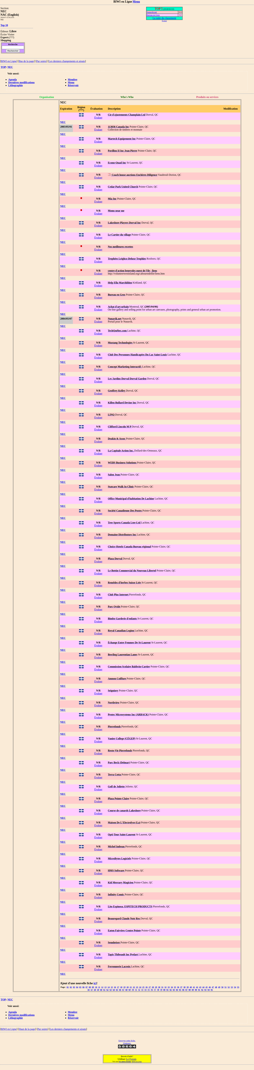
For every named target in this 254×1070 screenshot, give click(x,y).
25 (143, 987)
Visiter (10, 34)
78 (158, 989)
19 (124, 987)
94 (209, 989)
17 (118, 987)
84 (177, 989)
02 (71, 987)
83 (174, 989)
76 (152, 989)
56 (88, 989)
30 (159, 987)
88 (190, 989)
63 (111, 989)
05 (80, 987)
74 (145, 989)
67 (123, 989)
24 (140, 987)
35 (175, 987)
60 (101, 989)
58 (95, 989)
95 (212, 989)
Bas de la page (26, 61)
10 (96, 987)
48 (216, 987)
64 (114, 989)
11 (99, 987)
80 (164, 989)
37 (181, 987)
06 (83, 987)
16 (115, 987)
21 (131, 987)
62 (107, 989)
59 (98, 989)
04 (77, 987)
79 (161, 989)
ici (95, 983)
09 (93, 987)
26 (146, 987)
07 (87, 987)
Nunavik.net (151, 12)
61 (104, 989)
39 (188, 987)
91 (199, 989)
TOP (3, 67)
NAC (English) (9, 14)
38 (184, 987)
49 (219, 987)
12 (102, 987)
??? (11, 37)
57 (92, 989)
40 (191, 987)
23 (137, 987)
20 (128, 987)
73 (142, 989)
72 (139, 989)
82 (171, 989)
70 (133, 989)
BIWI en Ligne (9, 61)
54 (235, 987)
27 (150, 987)
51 (226, 987)
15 (112, 987)
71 (136, 989)
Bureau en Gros (153, 15)
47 (213, 987)
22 (134, 987)
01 (68, 987)
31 (162, 987)
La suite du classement (164, 18)
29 (156, 987)
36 (178, 987)
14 (109, 987)
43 (200, 987)
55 (238, 987)
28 (153, 987)
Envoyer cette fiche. (127, 1040)
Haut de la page (27, 1029)
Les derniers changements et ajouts (67, 61)
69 (130, 989)
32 (165, 987)
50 (222, 987)
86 (183, 989)
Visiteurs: (127, 1043)
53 (232, 987)
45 (207, 987)
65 (117, 989)
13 (105, 987)
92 (202, 989)
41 (194, 987)
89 (193, 989)
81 (168, 989)
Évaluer (98, 117)
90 (196, 989)
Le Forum (131, 1059)
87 (186, 989)
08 (90, 987)
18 (121, 987)
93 (205, 989)
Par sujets (41, 61)
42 (197, 987)
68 (126, 989)
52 (229, 987)
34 (172, 987)
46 (210, 987)
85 (180, 989)
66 (120, 989)
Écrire (3, 34)
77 (155, 989)
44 (203, 987)
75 (149, 989)
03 (74, 987)
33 (169, 987)
